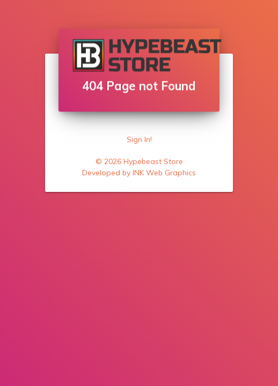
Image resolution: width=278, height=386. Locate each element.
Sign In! (139, 139)
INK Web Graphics (164, 172)
